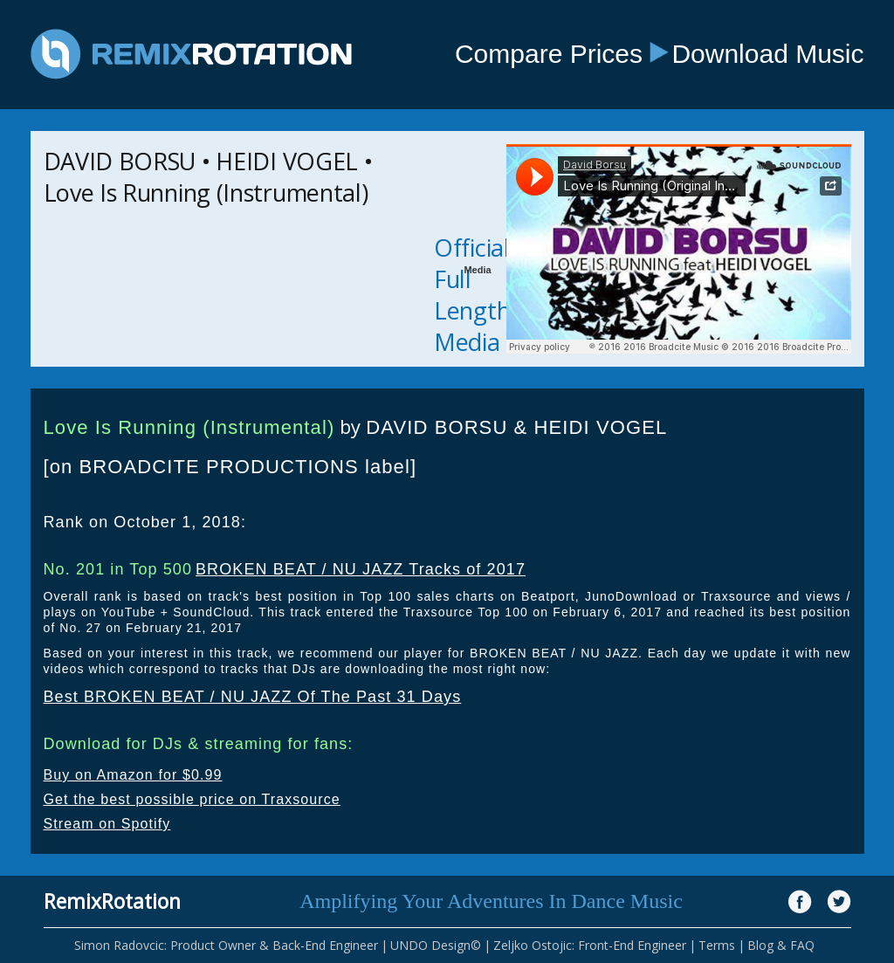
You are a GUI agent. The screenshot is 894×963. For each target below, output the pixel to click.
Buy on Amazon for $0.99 (133, 774)
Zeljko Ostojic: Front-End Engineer (589, 945)
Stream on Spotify (107, 823)
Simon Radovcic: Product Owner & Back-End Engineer (226, 945)
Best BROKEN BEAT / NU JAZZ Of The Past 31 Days (253, 696)
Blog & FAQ (781, 945)
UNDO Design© (435, 945)
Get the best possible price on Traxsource (192, 799)
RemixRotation (112, 901)
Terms (716, 945)
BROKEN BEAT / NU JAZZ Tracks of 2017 (361, 569)
